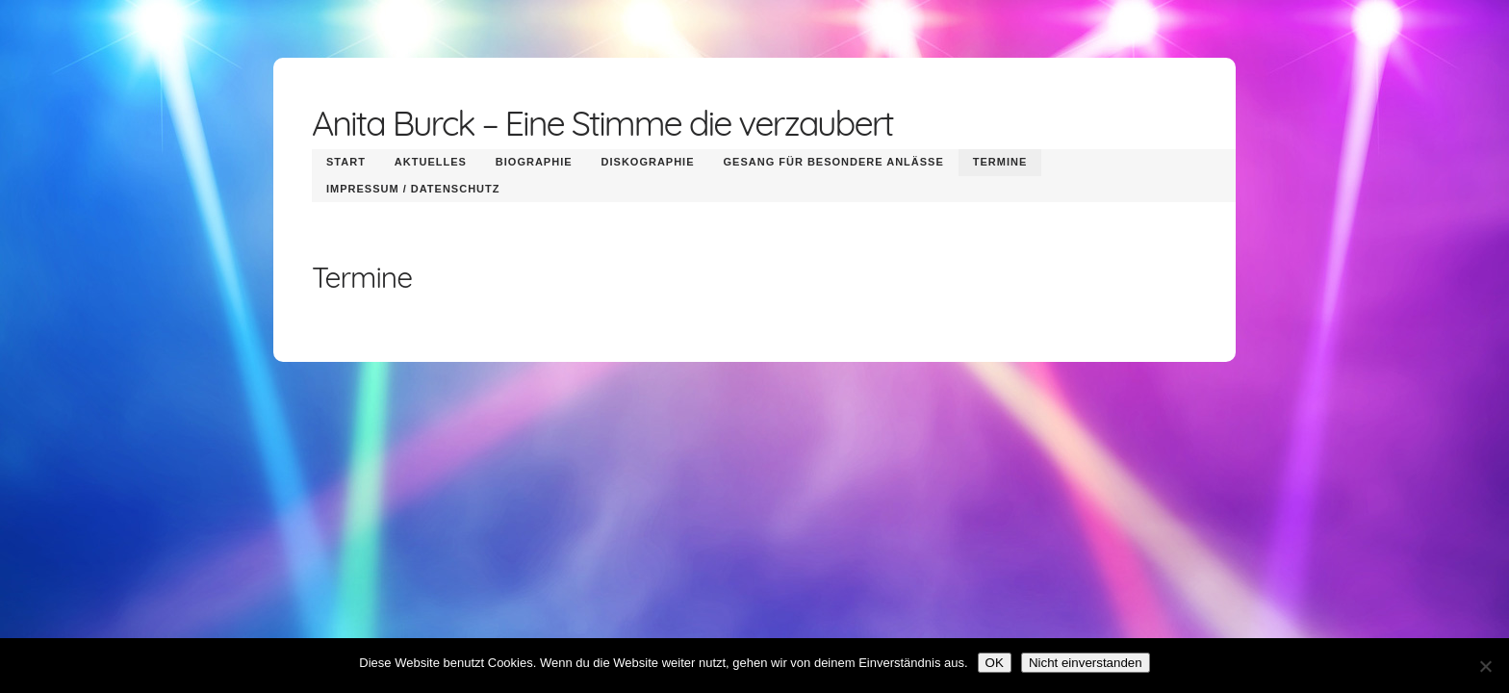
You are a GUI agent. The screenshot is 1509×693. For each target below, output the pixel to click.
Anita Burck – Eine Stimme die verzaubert (602, 122)
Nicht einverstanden (1085, 662)
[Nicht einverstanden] (1485, 666)
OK (994, 662)
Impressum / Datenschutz (412, 188)
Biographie (534, 161)
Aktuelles (431, 161)
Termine (1000, 161)
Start (346, 161)
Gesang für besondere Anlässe (834, 161)
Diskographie (648, 161)
